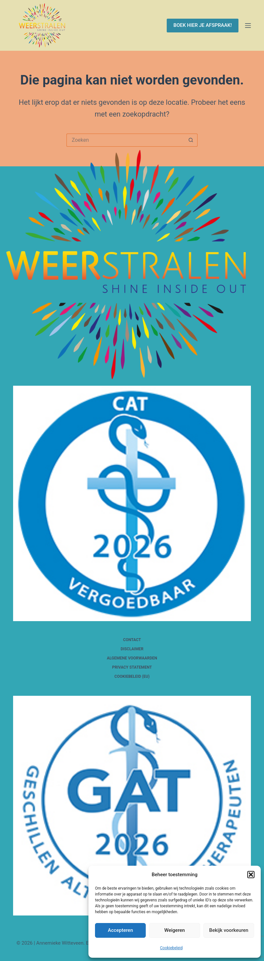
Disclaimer (132, 649)
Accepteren (120, 930)
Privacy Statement (132, 667)
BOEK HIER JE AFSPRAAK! (202, 25)
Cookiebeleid (171, 948)
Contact (132, 640)
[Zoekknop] (191, 140)
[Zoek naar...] (125, 140)
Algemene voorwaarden (132, 658)
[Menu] (248, 25)
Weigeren (174, 930)
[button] (251, 874)
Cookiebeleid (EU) (131, 676)
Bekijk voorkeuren (228, 930)
